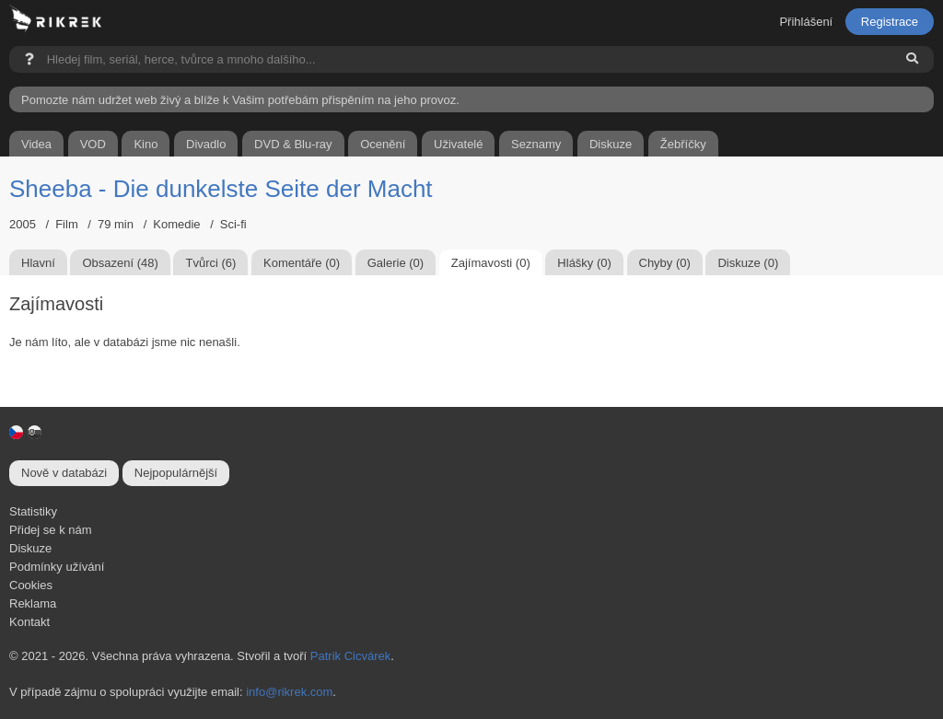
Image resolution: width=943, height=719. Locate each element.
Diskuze (30, 548)
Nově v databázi (64, 473)
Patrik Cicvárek (350, 656)
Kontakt (29, 622)
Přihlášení (805, 22)
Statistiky (33, 511)
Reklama (32, 603)
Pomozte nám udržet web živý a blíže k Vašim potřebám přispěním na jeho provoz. (240, 100)
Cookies (30, 585)
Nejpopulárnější (175, 473)
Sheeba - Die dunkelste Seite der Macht (221, 189)
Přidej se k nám (50, 530)
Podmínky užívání (56, 567)
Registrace (889, 22)
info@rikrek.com (289, 692)
